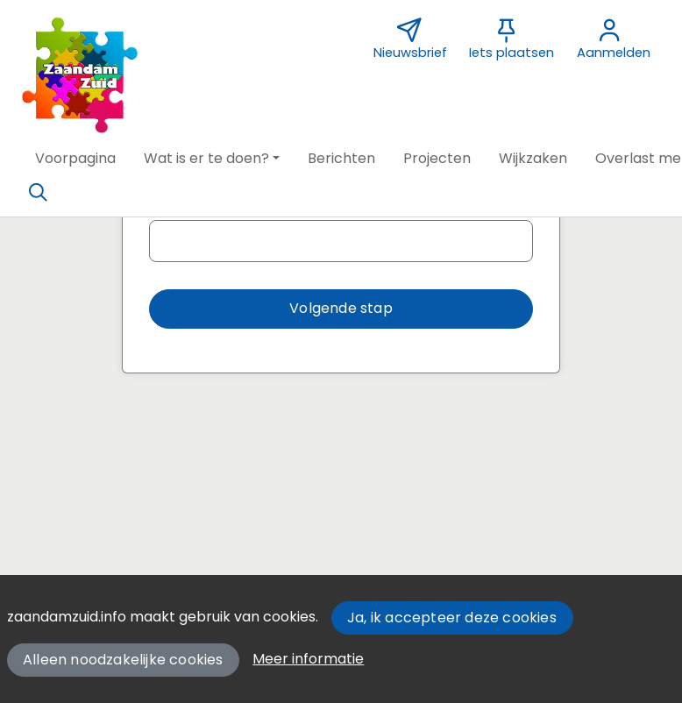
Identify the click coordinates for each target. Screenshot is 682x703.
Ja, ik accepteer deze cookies (452, 617)
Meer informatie (308, 659)
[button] (75, 158)
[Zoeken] (37, 192)
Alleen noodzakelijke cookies (123, 660)
